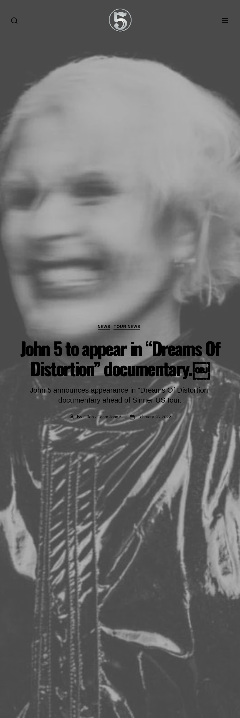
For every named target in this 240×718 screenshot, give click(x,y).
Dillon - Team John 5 (101, 417)
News (103, 327)
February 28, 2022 (155, 417)
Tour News (129, 327)
